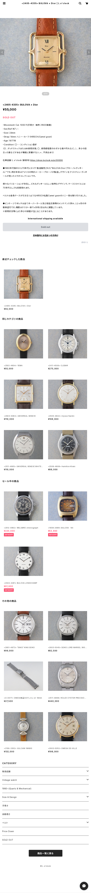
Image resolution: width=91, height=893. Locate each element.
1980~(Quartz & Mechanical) (17, 788)
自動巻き (6, 814)
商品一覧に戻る (45, 853)
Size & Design (9, 797)
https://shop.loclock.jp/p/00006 (46, 160)
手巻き (5, 805)
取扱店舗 (6, 771)
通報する (84, 242)
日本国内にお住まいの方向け (45, 235)
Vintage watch (9, 780)
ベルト (5, 823)
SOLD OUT (7, 840)
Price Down (8, 831)
